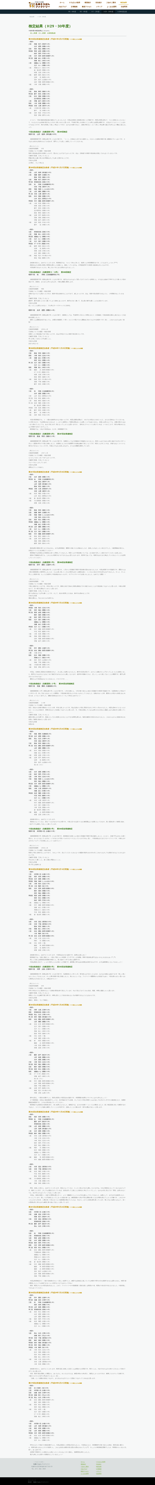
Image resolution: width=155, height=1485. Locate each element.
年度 (44, 33)
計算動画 (74, 7)
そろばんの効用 (74, 2)
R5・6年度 (72, 12)
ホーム (62, 2)
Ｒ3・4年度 (33, 33)
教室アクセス (86, 7)
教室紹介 (88, 2)
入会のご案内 (111, 2)
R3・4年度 (83, 12)
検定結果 (123, 2)
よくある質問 (111, 7)
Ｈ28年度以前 (122, 12)
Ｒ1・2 (40, 33)
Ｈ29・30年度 (108, 12)
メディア (99, 7)
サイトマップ (32, 1480)
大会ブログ (63, 7)
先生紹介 (98, 2)
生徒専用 (124, 7)
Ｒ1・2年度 (95, 12)
